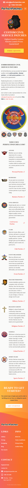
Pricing (3, 440)
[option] (14, 118)
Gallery (3, 436)
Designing (4, 443)
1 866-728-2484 (16, 5)
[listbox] (14, 118)
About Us (17, 436)
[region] (14, 118)
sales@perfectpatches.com (15, 2)
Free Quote (14, 51)
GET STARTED (14, 406)
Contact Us (4, 468)
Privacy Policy (19, 443)
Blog (2, 446)
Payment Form (5, 465)
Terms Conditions (20, 440)
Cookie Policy (19, 446)
